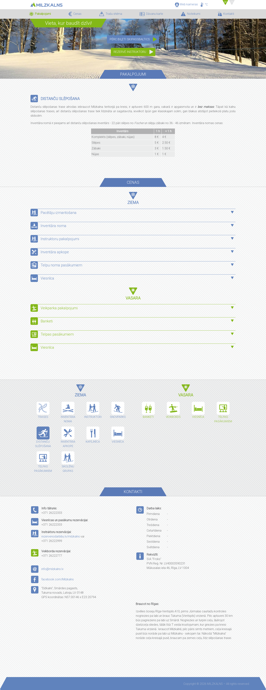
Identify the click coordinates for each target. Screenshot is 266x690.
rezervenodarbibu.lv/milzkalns (60, 536)
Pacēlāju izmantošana (58, 212)
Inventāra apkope (55, 252)
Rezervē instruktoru (130, 52)
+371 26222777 (51, 555)
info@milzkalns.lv (52, 569)
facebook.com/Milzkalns (57, 579)
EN (232, 2)
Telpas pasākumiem (58, 334)
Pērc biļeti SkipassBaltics (130, 39)
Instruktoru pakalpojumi (60, 239)
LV (226, 1)
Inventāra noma (53, 226)
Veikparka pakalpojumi (59, 308)
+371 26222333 (51, 513)
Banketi (47, 321)
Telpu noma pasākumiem (61, 265)
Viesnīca (47, 278)
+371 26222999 (51, 541)
